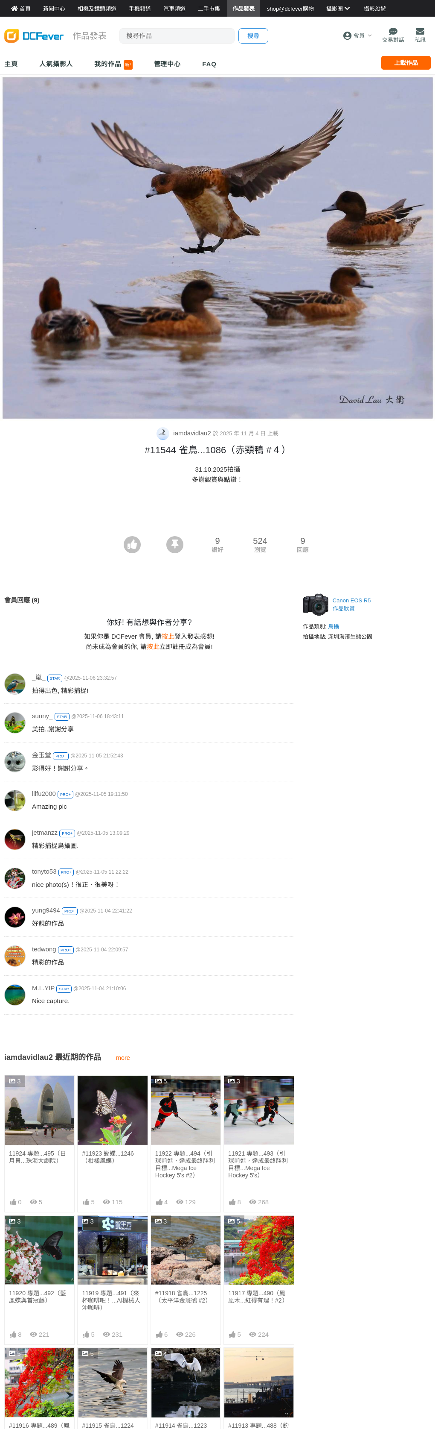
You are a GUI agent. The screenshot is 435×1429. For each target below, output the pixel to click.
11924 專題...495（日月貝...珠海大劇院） (37, 1157)
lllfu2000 (44, 793)
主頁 (11, 63)
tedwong (44, 949)
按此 (168, 636)
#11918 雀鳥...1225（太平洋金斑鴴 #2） (183, 1297)
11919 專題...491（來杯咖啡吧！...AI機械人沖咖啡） (111, 1300)
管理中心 (167, 63)
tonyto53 (44, 871)
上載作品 (406, 62)
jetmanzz (45, 832)
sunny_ (42, 715)
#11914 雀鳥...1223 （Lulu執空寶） (181, 1367)
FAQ (209, 63)
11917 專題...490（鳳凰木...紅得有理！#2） (257, 1297)
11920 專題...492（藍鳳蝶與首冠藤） (37, 1297)
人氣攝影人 (56, 63)
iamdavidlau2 (185, 433)
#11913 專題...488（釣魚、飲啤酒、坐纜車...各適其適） (258, 1370)
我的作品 (113, 65)
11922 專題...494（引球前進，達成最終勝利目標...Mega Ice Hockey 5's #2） (185, 1164)
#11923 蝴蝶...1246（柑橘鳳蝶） (107, 1157)
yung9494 (46, 910)
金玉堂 (41, 755)
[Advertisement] (217, 512)
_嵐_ (39, 677)
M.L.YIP (43, 988)
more (123, 1057)
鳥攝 (333, 626)
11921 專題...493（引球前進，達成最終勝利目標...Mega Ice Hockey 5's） (258, 1164)
